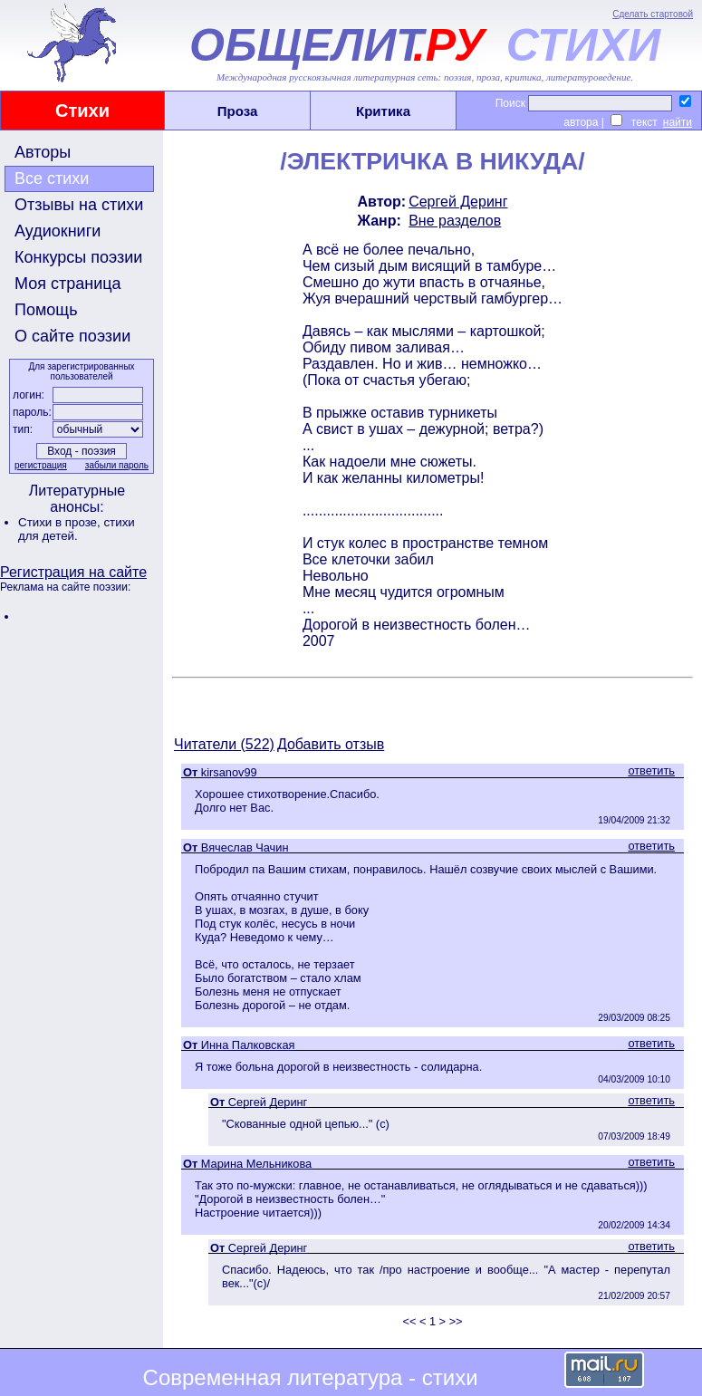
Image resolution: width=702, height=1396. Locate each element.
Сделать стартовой (652, 14)
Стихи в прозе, (60, 522)
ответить (651, 770)
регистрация (40, 465)
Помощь (46, 310)
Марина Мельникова (256, 1163)
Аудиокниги (57, 231)
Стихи (82, 110)
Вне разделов (455, 220)
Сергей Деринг (458, 201)
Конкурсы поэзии (78, 257)
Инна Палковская (248, 1045)
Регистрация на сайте (73, 572)
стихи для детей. (76, 529)
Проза (237, 111)
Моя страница (67, 283)
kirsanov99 (229, 772)
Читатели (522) (224, 744)
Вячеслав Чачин (245, 847)
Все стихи (51, 178)
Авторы (42, 152)
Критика (383, 111)
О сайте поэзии (72, 336)
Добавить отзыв (330, 744)
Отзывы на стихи (78, 205)
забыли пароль (117, 465)
